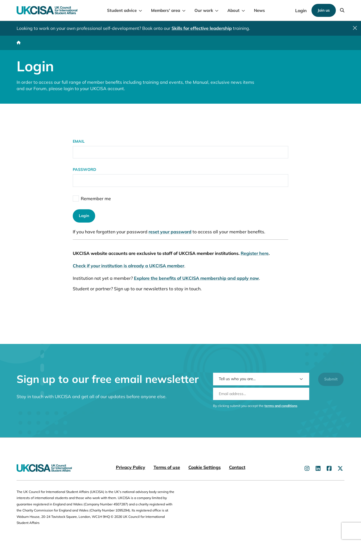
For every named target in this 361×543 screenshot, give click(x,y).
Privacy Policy (130, 467)
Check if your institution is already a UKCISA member (128, 265)
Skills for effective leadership (202, 28)
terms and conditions (280, 411)
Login (301, 10)
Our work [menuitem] (203, 10)
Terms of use (167, 467)
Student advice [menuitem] (122, 10)
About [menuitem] (233, 10)
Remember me (96, 198)
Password (84, 170)
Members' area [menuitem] (165, 10)
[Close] (355, 28)
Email (79, 141)
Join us (324, 10)
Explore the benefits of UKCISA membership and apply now (196, 278)
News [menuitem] (259, 10)
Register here (255, 253)
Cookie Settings (204, 467)
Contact (237, 467)
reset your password (170, 232)
